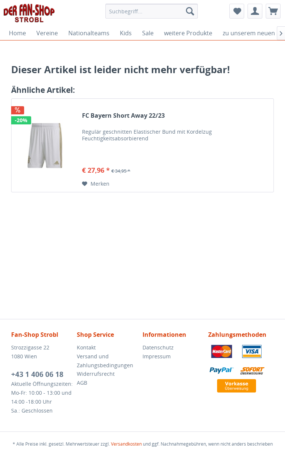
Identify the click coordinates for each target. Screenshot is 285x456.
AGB (82, 382)
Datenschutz (158, 347)
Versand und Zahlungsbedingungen (105, 361)
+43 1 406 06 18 (37, 374)
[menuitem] (151, 11)
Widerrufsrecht (96, 373)
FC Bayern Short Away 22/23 (123, 116)
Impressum (156, 356)
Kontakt (86, 347)
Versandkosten (126, 444)
